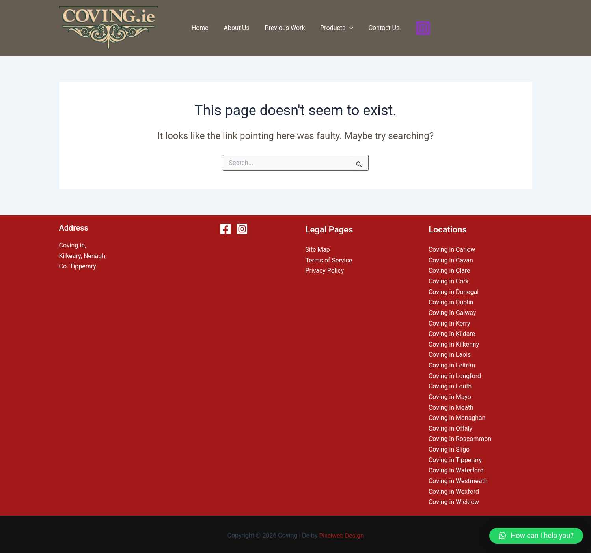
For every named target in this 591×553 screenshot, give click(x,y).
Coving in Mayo (450, 395)
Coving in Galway (452, 312)
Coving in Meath (451, 406)
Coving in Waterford (456, 468)
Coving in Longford (455, 375)
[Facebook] (225, 229)
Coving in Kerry (449, 322)
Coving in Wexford (454, 489)
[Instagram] (416, 28)
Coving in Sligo (449, 448)
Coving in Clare (449, 270)
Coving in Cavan (451, 260)
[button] (536, 536)
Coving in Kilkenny (454, 343)
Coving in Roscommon (460, 437)
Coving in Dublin (451, 302)
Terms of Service (329, 260)
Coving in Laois (450, 354)
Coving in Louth (450, 385)
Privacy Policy (325, 270)
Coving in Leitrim (452, 364)
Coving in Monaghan (457, 416)
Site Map (318, 249)
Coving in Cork (449, 281)
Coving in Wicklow (454, 500)
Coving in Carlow (452, 249)
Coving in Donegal (454, 291)
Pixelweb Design (342, 533)
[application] (347, 28)
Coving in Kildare (452, 333)
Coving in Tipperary (455, 458)
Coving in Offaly (451, 427)
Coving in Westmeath (458, 479)
